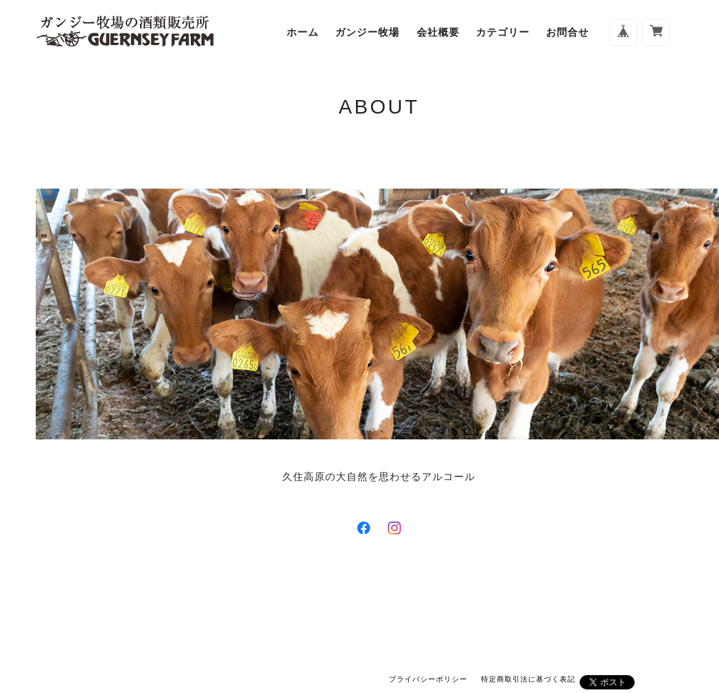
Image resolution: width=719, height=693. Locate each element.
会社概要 (438, 32)
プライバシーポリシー (428, 679)
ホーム (303, 32)
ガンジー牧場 (367, 32)
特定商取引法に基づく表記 (528, 679)
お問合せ (567, 32)
